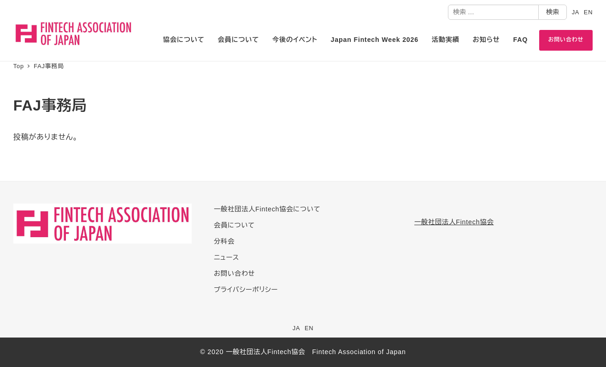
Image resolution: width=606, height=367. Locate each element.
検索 (552, 12)
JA (576, 12)
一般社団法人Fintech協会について (267, 209)
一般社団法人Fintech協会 (454, 222)
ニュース (226, 257)
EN (588, 12)
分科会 (224, 241)
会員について (234, 225)
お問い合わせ (234, 273)
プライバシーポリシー (246, 289)
